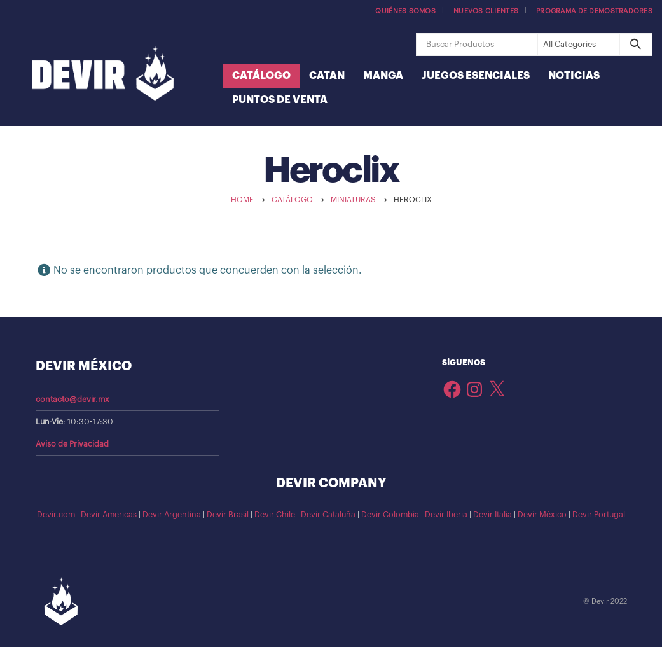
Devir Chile (274, 514)
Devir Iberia (446, 514)
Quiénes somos (405, 11)
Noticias (574, 76)
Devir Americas (109, 514)
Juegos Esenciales (476, 76)
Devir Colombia (390, 514)
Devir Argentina (171, 514)
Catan (327, 76)
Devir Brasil (228, 514)
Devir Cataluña (328, 514)
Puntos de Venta (280, 100)
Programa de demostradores (594, 11)
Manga (383, 76)
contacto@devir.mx (72, 399)
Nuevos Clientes (485, 11)
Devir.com (56, 514)
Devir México (542, 514)
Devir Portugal (598, 514)
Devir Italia (492, 514)
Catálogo (261, 76)
